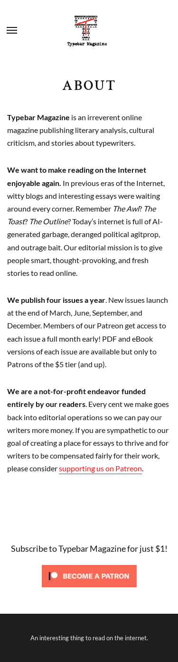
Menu (12, 30)
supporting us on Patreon (100, 468)
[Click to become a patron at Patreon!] (89, 589)
